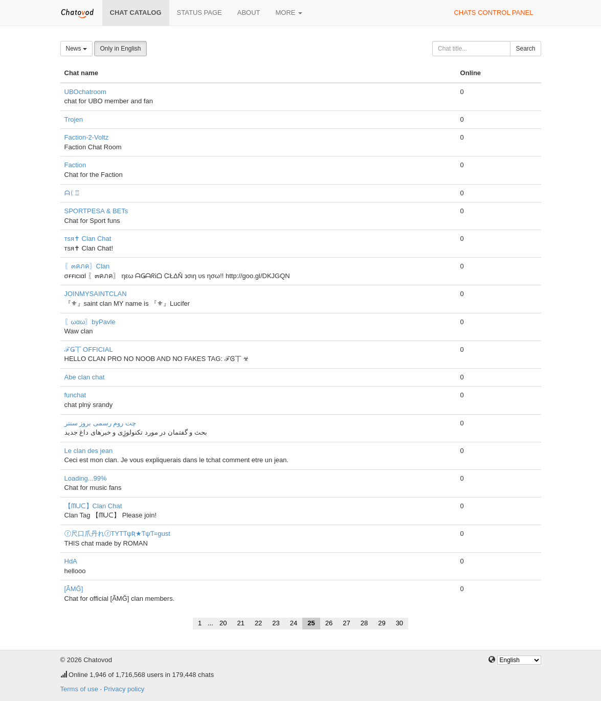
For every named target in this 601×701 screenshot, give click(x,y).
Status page (199, 12)
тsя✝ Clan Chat (88, 238)
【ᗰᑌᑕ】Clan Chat (93, 506)
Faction (75, 165)
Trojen (73, 119)
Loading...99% (85, 478)
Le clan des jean (88, 451)
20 (223, 623)
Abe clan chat (84, 377)
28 (364, 623)
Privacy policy (124, 689)
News (76, 48)
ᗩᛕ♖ (72, 193)
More (289, 12)
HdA (70, 561)
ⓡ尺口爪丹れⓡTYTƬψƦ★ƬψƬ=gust (117, 533)
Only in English (120, 48)
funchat (75, 395)
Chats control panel (493, 12)
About (248, 12)
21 (240, 623)
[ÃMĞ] (73, 589)
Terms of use (79, 689)
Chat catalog (136, 12)
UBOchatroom (85, 92)
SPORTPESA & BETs (96, 211)
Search (525, 48)
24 (293, 623)
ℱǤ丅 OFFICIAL (88, 349)
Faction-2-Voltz (86, 137)
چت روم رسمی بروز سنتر (100, 423)
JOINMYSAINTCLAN (95, 294)
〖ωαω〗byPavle (90, 322)
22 (258, 623)
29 (381, 623)
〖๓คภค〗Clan (87, 266)
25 (311, 623)
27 (346, 623)
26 (328, 623)
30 (399, 623)
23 (275, 623)
